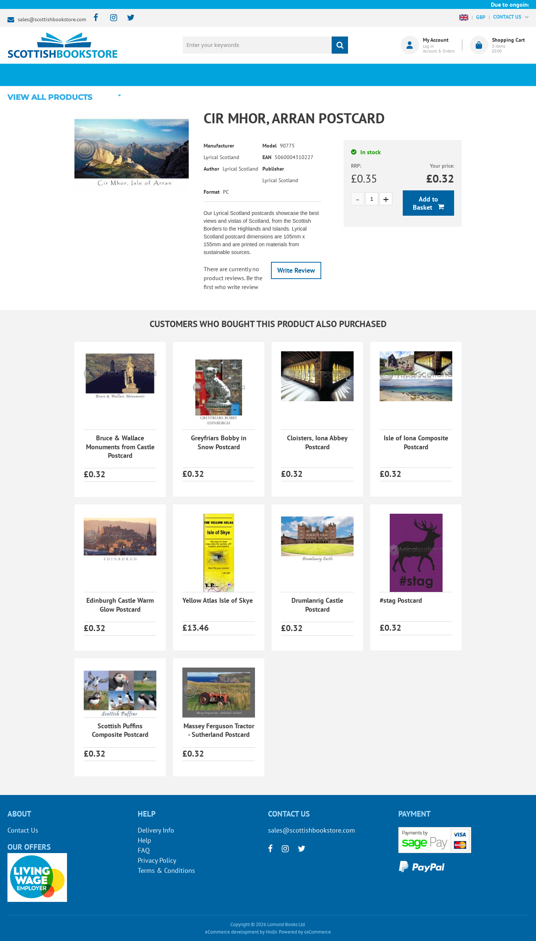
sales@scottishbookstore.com (52, 19)
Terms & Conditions (166, 870)
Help (144, 840)
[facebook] (94, 18)
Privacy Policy (157, 860)
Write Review (296, 270)
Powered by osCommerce (305, 932)
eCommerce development (232, 932)
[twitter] (127, 18)
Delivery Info (156, 830)
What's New (212, 74)
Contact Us (22, 830)
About (393, 74)
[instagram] (110, 18)
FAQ (144, 850)
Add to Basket (425, 203)
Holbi (271, 932)
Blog (303, 74)
